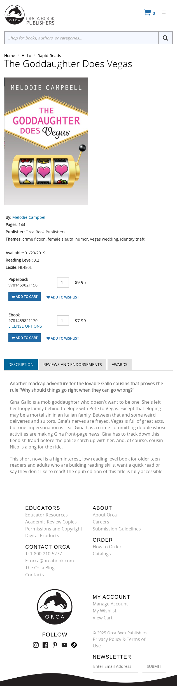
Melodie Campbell (29, 217)
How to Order (107, 547)
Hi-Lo (26, 55)
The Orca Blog (40, 568)
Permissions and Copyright (53, 529)
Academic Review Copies (51, 522)
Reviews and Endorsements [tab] (72, 364)
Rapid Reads (49, 55)
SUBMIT (154, 666)
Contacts (34, 575)
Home (9, 55)
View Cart (103, 618)
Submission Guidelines (117, 529)
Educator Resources (46, 515)
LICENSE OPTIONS (25, 326)
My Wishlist (105, 611)
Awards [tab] (119, 364)
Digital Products (42, 535)
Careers (101, 522)
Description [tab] (21, 364)
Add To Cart (25, 296)
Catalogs (102, 554)
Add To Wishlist (62, 297)
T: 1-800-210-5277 (43, 554)
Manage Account (110, 604)
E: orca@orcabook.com (49, 561)
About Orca (105, 515)
